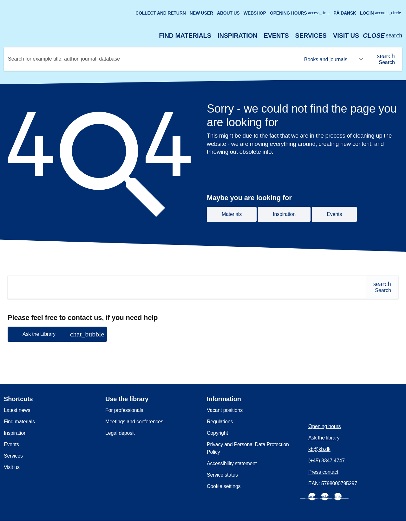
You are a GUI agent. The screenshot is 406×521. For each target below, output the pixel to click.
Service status (222, 475)
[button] (57, 334)
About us (228, 13)
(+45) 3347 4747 (326, 460)
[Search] (386, 59)
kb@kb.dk (319, 449)
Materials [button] (232, 214)
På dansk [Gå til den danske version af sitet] (344, 13)
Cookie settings (223, 486)
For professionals (124, 410)
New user (201, 13)
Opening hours (300, 13)
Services (311, 35)
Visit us (346, 35)
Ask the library (323, 437)
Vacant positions (225, 410)
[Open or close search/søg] (382, 36)
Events (276, 35)
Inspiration (237, 35)
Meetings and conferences (134, 421)
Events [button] (334, 214)
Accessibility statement (232, 463)
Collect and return (160, 13)
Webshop (255, 13)
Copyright (217, 433)
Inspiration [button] (284, 214)
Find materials (185, 35)
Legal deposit (120, 433)
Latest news (17, 410)
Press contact (323, 472)
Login (380, 13)
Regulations (220, 421)
